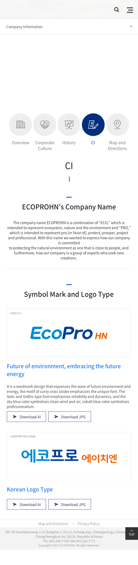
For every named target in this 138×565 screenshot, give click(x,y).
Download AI (30, 416)
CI (93, 129)
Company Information (24, 26)
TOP (131, 533)
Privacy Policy (89, 523)
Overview (20, 129)
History (69, 129)
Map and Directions (117, 132)
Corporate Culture (44, 132)
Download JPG (73, 416)
